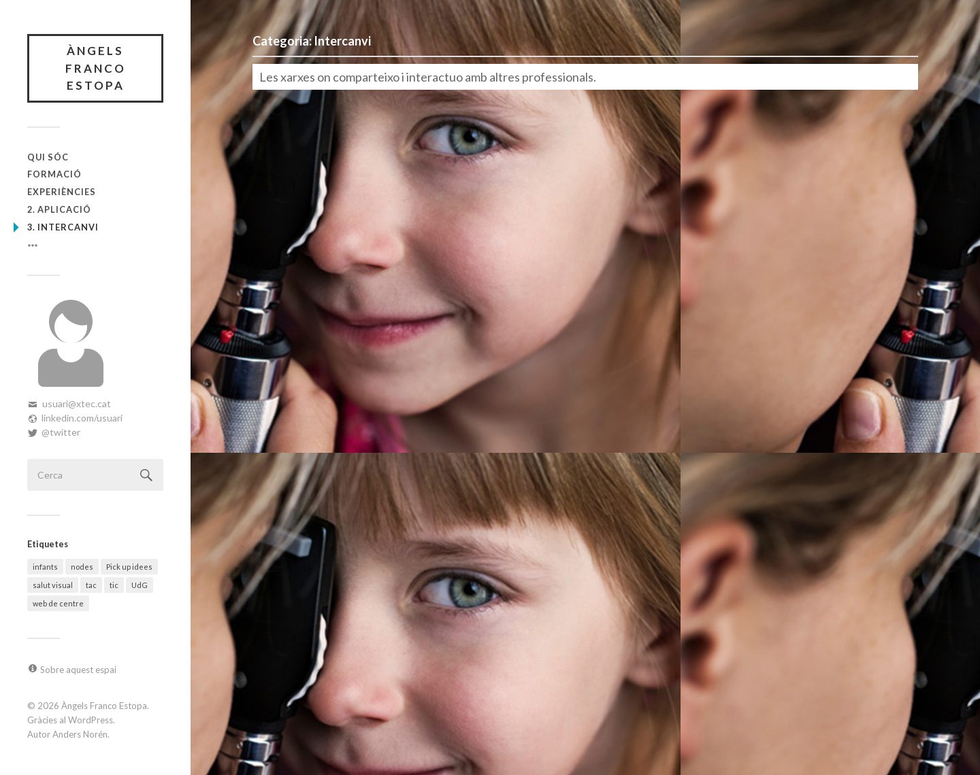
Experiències (61, 191)
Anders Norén (80, 734)
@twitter (61, 432)
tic (114, 585)
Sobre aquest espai (78, 669)
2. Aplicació (59, 209)
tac (91, 585)
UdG (139, 585)
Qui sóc (48, 157)
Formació (54, 174)
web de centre (58, 603)
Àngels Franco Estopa (95, 68)
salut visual (53, 585)
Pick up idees (129, 566)
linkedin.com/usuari (82, 418)
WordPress (90, 719)
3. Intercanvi (63, 227)
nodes (82, 566)
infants (45, 566)
